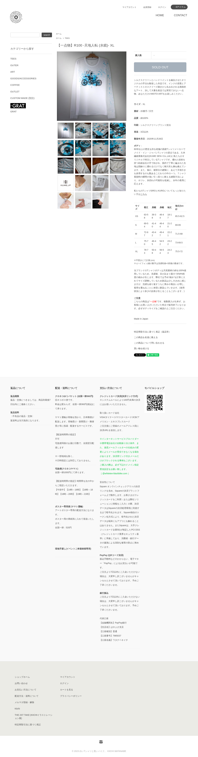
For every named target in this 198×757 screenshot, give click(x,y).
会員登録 (147, 7)
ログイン (162, 7)
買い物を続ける (141, 348)
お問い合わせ (21, 683)
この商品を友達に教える (146, 337)
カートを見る (66, 689)
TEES (67, 38)
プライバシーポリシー (71, 696)
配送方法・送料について (27, 696)
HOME (160, 15)
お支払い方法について (25, 689)
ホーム (59, 34)
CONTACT (180, 15)
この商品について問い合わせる (149, 343)
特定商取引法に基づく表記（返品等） (152, 332)
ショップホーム (22, 677)
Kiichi (17, 708)
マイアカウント (129, 7)
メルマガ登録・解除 (24, 702)
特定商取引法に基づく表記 (28, 724)
